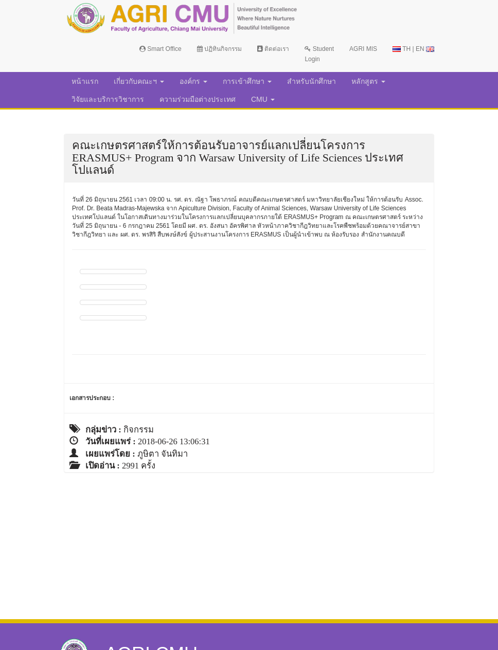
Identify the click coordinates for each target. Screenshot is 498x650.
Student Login (319, 54)
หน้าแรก (85, 81)
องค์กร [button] (193, 81)
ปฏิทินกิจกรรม (219, 48)
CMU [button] (263, 99)
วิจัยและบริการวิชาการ (108, 99)
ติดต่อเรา (273, 48)
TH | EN (413, 48)
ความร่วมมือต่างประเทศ (197, 99)
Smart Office (160, 48)
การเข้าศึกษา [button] (247, 81)
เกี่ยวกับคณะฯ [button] (139, 81)
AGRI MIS (363, 48)
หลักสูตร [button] (368, 81)
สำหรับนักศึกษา (311, 81)
